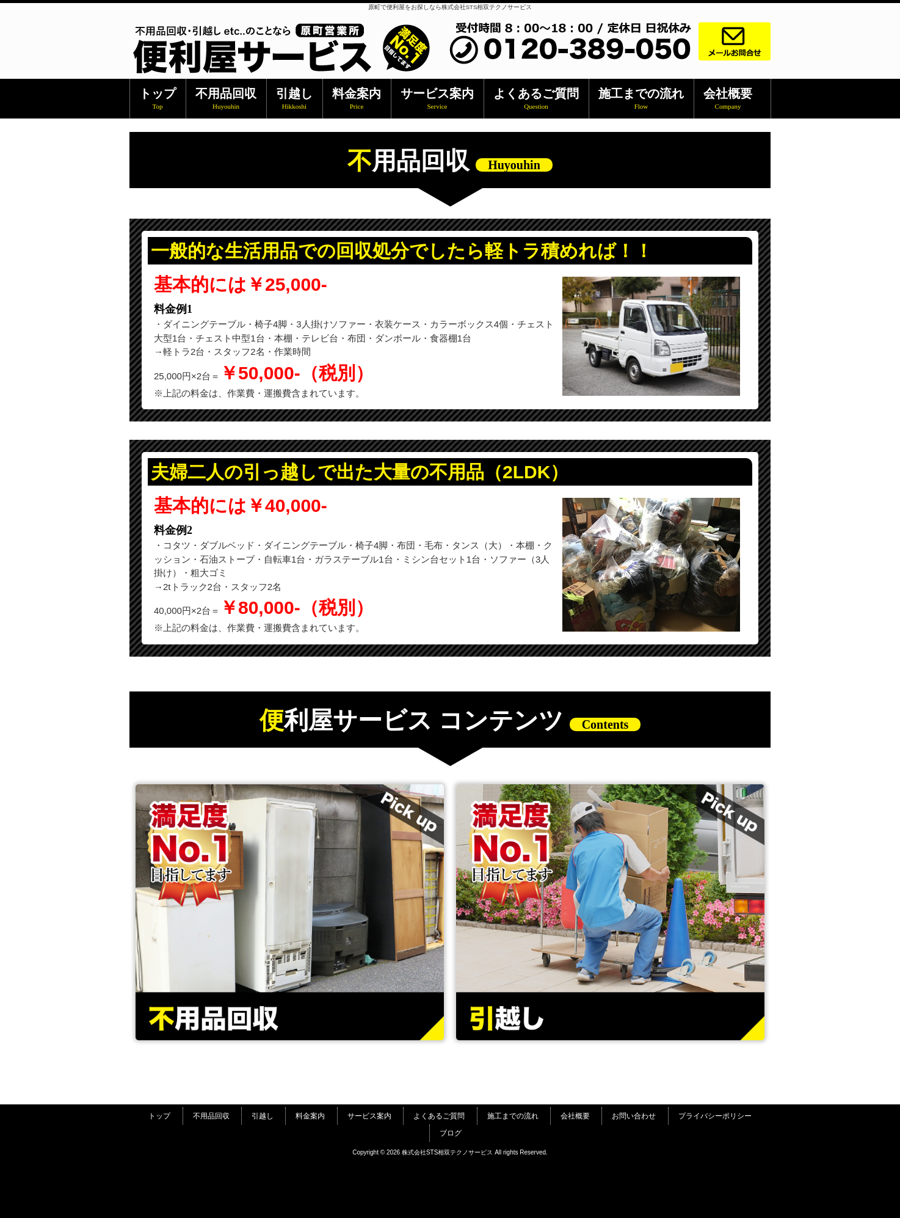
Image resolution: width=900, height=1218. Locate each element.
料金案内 (310, 1116)
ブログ (451, 1133)
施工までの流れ (513, 1116)
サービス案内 (369, 1116)
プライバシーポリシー (715, 1116)
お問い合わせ (634, 1116)
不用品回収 (211, 1116)
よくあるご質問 (439, 1116)
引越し (263, 1116)
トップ (159, 1116)
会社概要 (575, 1116)
